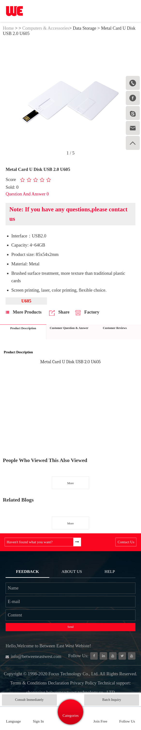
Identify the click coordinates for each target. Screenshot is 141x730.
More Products (24, 312)
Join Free (100, 721)
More (70, 483)
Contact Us (126, 542)
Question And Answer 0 (27, 193)
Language (13, 721)
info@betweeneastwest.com (33, 656)
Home (8, 28)
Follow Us (127, 721)
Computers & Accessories (45, 28)
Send (70, 627)
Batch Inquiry (111, 700)
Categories (71, 715)
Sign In (38, 721)
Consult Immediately (29, 700)
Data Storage (84, 28)
